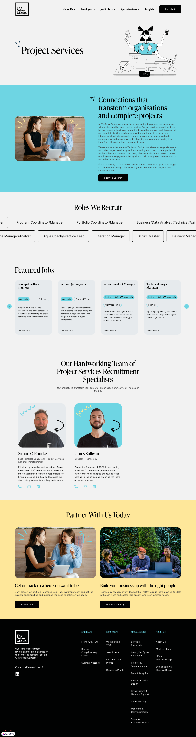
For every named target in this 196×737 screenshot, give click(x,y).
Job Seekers (106, 9)
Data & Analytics (139, 673)
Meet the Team (163, 649)
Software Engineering (137, 643)
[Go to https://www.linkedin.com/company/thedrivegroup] (17, 674)
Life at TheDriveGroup (164, 658)
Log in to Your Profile (113, 661)
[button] (113, 177)
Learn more (24, 330)
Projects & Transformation (139, 664)
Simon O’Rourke (32, 453)
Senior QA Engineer (73, 284)
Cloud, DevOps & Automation (140, 654)
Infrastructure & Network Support (140, 693)
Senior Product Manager (119, 284)
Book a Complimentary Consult (89, 652)
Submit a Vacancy (90, 662)
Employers (86, 9)
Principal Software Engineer (29, 286)
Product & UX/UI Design (139, 682)
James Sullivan (86, 453)
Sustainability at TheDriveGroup (164, 668)
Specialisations (129, 9)
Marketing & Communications (139, 710)
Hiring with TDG (89, 641)
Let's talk (170, 9)
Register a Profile (115, 670)
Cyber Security (138, 701)
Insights (149, 9)
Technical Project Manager (157, 286)
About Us (68, 9)
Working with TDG (113, 643)
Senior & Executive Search (140, 721)
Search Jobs (112, 652)
